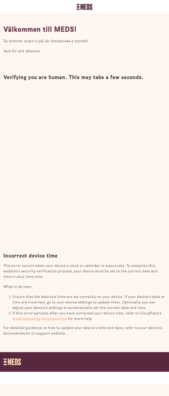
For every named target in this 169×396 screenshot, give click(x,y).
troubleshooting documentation (40, 319)
